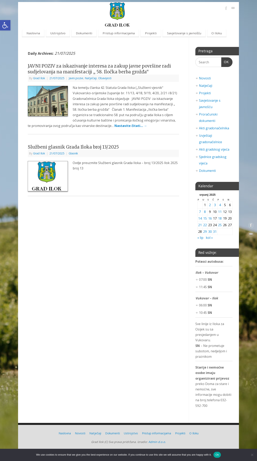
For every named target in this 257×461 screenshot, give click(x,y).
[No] (252, 455)
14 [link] (200, 218)
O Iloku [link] (216, 33)
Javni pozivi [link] (76, 78)
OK (225, 61)
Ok (217, 454)
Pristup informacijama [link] (119, 33)
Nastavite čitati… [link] (130, 126)
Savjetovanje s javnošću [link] (184, 33)
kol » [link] (209, 237)
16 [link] (210, 218)
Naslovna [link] (33, 33)
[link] (5, 25)
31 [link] (215, 231)
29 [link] (205, 231)
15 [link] (205, 218)
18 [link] (220, 218)
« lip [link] (200, 237)
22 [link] (205, 225)
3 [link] (215, 205)
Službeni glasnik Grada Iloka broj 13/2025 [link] (73, 147)
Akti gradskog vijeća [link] (214, 149)
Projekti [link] (151, 33)
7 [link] (200, 212)
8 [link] (205, 212)
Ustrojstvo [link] (57, 33)
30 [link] (210, 231)
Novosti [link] (205, 78)
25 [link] (220, 225)
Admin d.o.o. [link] (157, 442)
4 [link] (220, 205)
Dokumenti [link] (84, 33)
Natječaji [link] (91, 78)
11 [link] (220, 212)
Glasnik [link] (73, 153)
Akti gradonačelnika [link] (214, 128)
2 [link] (210, 205)
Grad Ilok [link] (39, 78)
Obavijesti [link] (104, 78)
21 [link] (200, 225)
